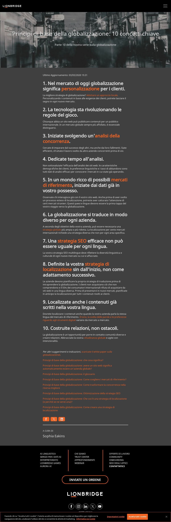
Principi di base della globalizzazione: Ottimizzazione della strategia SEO (81, 393)
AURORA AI (45, 466)
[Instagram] (78, 506)
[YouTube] (100, 506)
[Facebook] (71, 506)
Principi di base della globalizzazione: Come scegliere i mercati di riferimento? (84, 379)
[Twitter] (93, 506)
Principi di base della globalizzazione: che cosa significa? (73, 360)
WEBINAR (79, 463)
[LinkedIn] (85, 506)
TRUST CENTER (82, 456)
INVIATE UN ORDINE (85, 480)
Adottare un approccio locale (102, 95)
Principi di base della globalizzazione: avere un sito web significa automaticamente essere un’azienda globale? (77, 367)
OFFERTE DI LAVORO (119, 453)
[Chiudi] (166, 516)
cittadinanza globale (95, 337)
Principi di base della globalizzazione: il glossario (69, 374)
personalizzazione (80, 89)
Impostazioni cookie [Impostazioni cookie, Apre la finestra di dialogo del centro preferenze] (115, 516)
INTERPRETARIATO (49, 460)
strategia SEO (72, 241)
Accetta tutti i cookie (137, 516)
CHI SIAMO (80, 453)
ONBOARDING (116, 460)
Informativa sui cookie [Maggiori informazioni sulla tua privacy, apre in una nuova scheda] (85, 519)
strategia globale (52, 229)
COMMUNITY (115, 456)
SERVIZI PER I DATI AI (50, 456)
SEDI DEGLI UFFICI (118, 463)
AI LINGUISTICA (48, 453)
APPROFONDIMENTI (85, 460)
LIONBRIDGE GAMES (50, 463)
